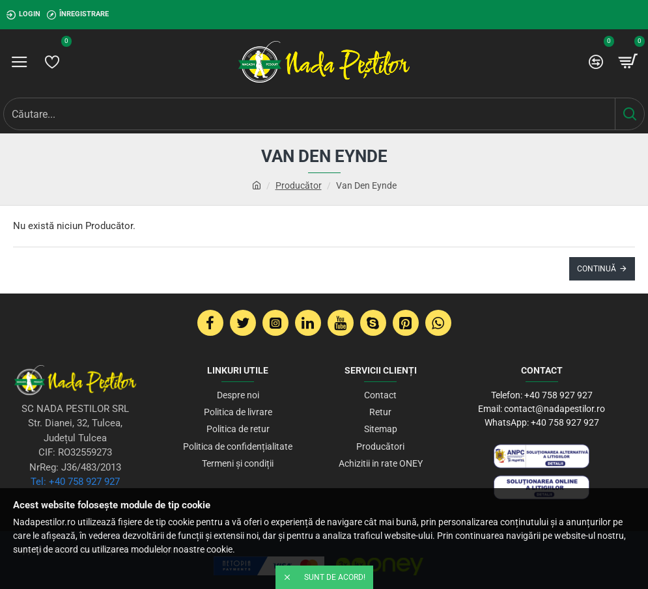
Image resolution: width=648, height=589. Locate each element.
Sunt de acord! (334, 577)
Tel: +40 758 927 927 (75, 481)
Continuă (596, 268)
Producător (298, 185)
